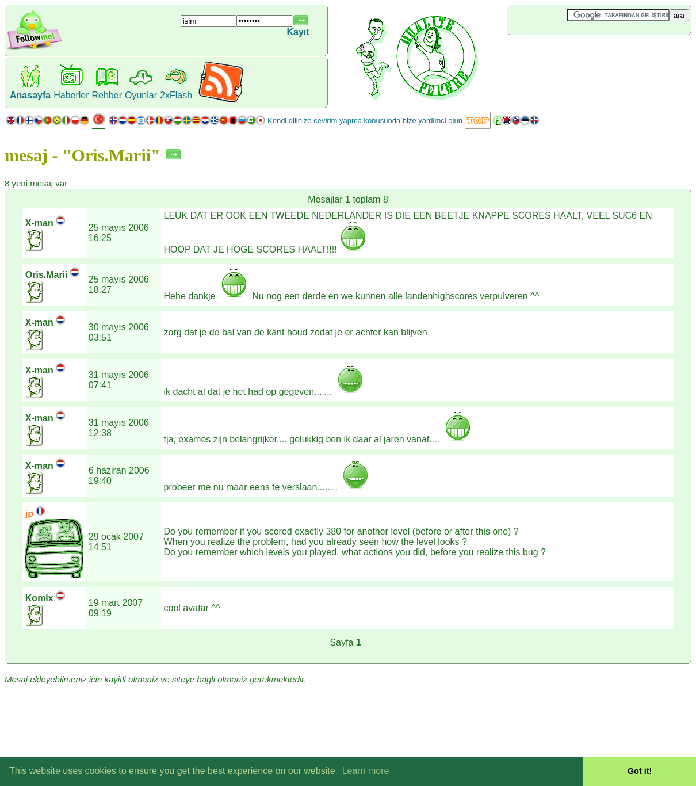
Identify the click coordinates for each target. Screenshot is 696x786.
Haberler (71, 95)
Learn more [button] (365, 771)
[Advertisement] (575, 54)
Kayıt (298, 32)
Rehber (107, 95)
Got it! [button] (640, 771)
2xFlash (176, 95)
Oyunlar (141, 95)
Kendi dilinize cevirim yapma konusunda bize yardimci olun (364, 120)
